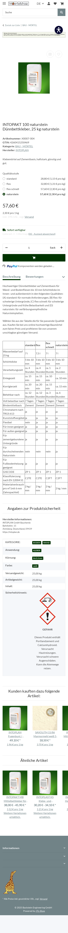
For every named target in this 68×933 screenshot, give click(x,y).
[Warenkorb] (62, 3)
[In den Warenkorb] (5, 45)
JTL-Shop (40, 911)
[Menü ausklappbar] (4, 2)
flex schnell (36, 189)
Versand (29, 216)
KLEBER (36, 550)
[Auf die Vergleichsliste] (50, 54)
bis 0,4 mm (37, 558)
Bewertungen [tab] (34, 276)
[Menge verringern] (6, 247)
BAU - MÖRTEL (24, 146)
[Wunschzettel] (55, 3)
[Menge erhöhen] (61, 247)
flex (36, 184)
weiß (35, 566)
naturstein (36, 194)
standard (36, 179)
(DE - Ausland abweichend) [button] (41, 234)
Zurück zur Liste (12, 25)
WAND (46, 542)
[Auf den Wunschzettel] (58, 54)
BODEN (36, 542)
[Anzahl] (29, 247)
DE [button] (39, 3)
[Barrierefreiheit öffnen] (59, 30)
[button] (49, 3)
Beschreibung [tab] (11, 276)
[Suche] (30, 12)
